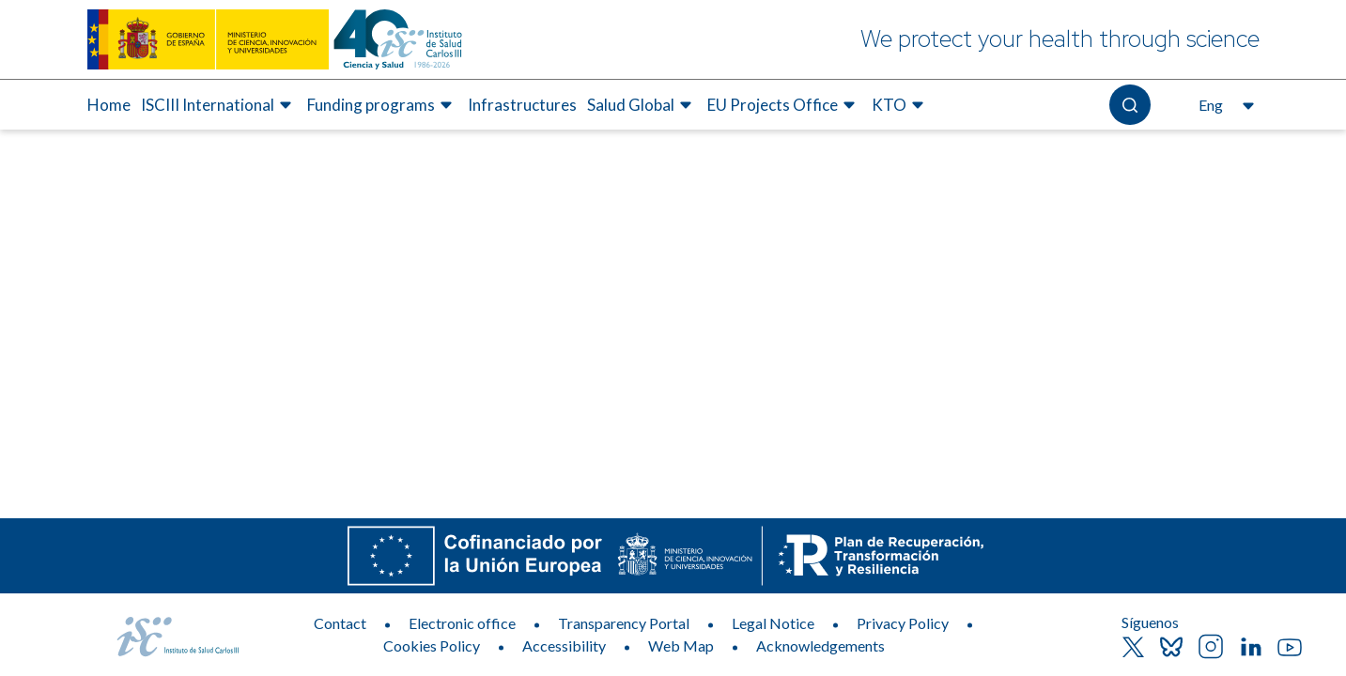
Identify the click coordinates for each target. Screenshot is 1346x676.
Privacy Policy (903, 623)
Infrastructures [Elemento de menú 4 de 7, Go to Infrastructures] (522, 105)
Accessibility (564, 645)
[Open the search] (1129, 104)
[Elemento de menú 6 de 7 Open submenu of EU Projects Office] (783, 105)
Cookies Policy (431, 645)
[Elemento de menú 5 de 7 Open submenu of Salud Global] (642, 105)
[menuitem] (109, 105)
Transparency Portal (623, 623)
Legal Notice (773, 623)
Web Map (681, 645)
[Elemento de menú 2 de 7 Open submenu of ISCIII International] (219, 105)
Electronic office (462, 623)
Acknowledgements (820, 645)
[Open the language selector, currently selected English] (1224, 105)
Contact (340, 623)
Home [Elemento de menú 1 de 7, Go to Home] (109, 105)
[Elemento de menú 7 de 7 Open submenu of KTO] (900, 105)
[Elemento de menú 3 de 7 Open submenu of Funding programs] (382, 105)
